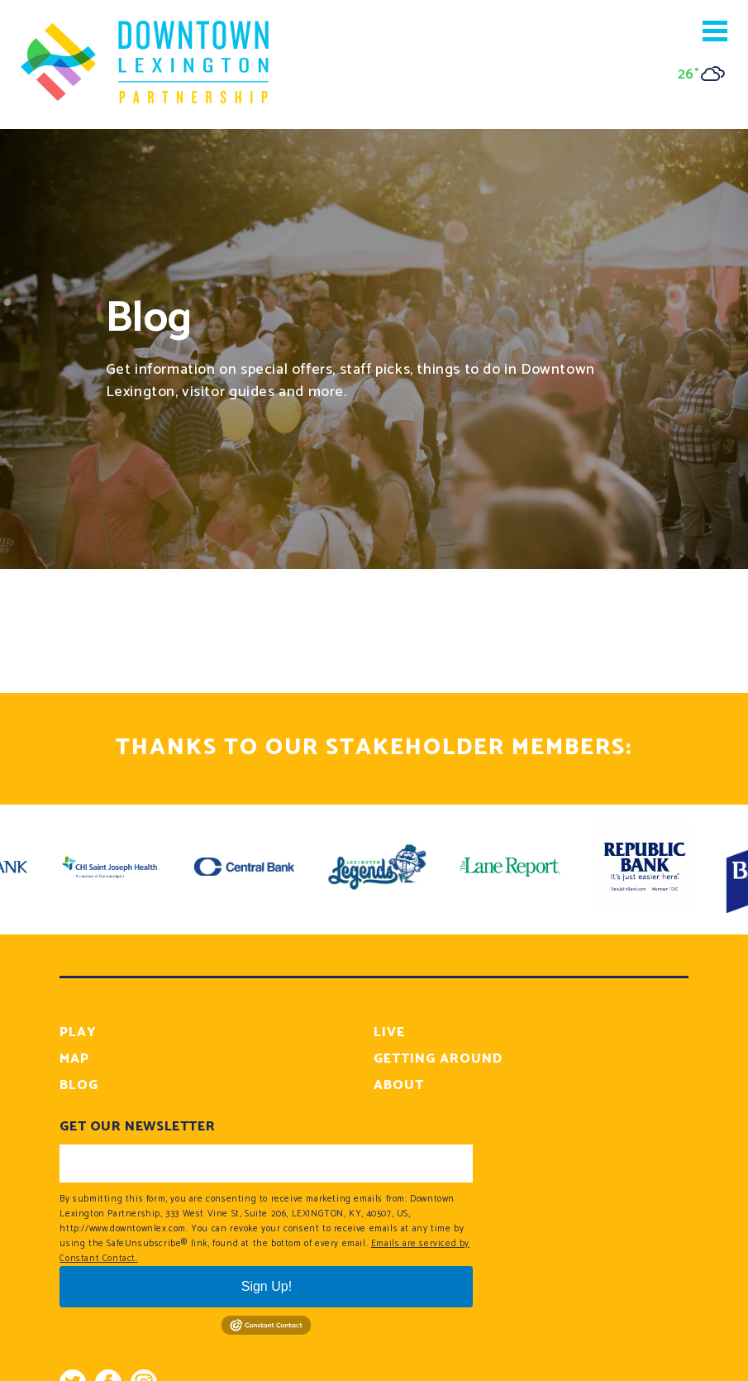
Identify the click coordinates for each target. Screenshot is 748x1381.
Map (74, 1059)
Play (78, 1032)
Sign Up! (266, 1286)
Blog (79, 1085)
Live (389, 1032)
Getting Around (438, 1059)
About (399, 1085)
